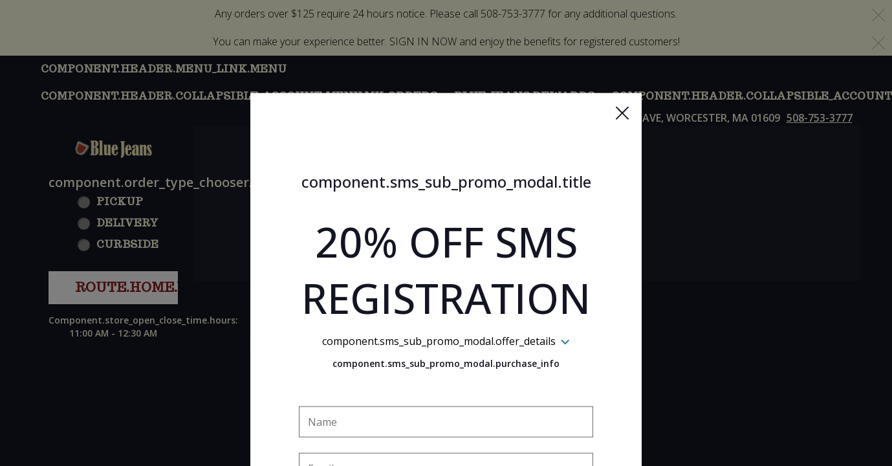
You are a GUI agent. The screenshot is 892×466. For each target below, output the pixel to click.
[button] (622, 52)
